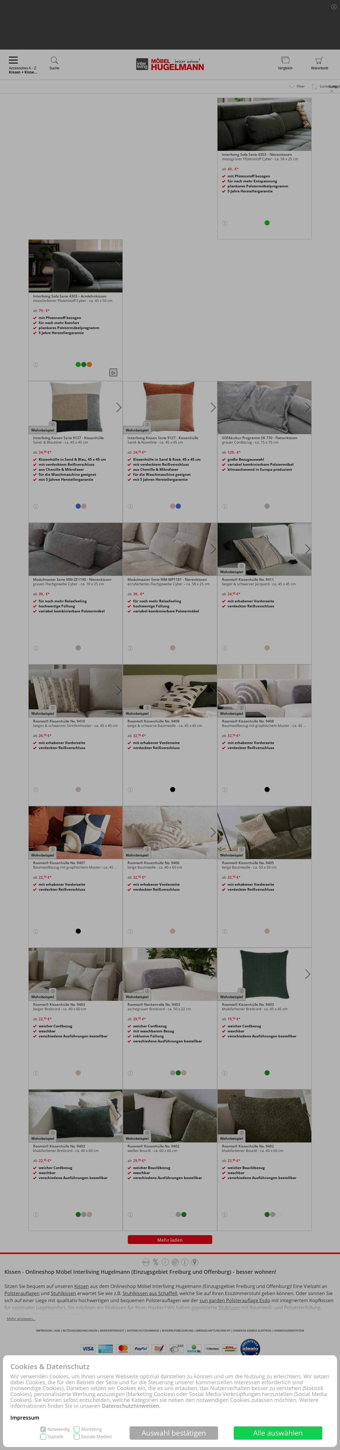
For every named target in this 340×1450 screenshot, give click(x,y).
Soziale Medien (96, 1436)
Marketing (91, 1429)
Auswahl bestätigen (174, 1433)
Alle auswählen (278, 1433)
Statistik (55, 1436)
